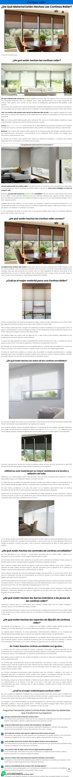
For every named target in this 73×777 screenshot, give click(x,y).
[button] (3, 773)
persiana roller (29, 194)
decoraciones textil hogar (52, 429)
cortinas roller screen (16, 126)
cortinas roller (29, 98)
